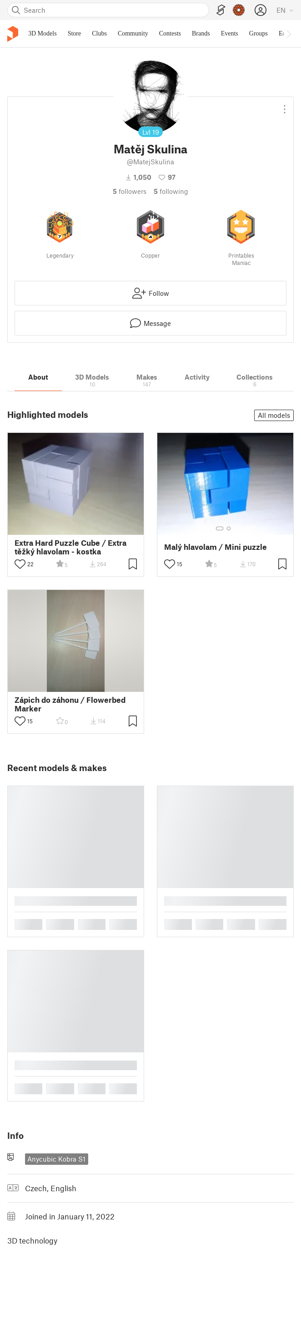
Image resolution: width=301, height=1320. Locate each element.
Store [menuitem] (74, 33)
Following (171, 191)
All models (274, 415)
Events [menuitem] (229, 33)
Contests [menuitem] (170, 33)
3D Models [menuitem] (42, 33)
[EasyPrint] (221, 10)
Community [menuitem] (133, 33)
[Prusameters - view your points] (239, 10)
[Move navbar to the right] (288, 33)
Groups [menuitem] (258, 33)
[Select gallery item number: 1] (219, 528)
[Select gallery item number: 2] (229, 528)
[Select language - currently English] (285, 10)
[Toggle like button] (20, 563)
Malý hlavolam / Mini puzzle (215, 547)
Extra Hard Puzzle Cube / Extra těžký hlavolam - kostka (70, 547)
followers (129, 191)
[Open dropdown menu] (285, 105)
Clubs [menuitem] (99, 33)
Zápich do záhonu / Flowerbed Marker (70, 704)
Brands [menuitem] (201, 33)
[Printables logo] (12, 34)
